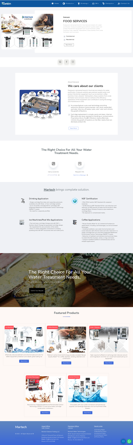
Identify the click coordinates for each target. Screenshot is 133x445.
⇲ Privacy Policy (99, 444)
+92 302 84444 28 (77, 442)
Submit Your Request (37, 294)
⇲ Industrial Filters (100, 440)
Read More (69, 45)
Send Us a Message (79, 175)
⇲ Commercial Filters (100, 442)
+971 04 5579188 (52, 175)
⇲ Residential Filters (100, 438)
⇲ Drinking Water (99, 437)
